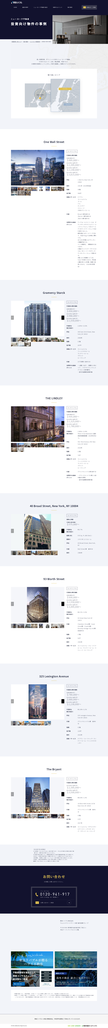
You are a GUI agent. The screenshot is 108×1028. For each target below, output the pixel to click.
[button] (62, 174)
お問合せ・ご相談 (91, 7)
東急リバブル (17, 2)
